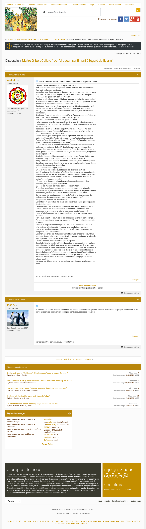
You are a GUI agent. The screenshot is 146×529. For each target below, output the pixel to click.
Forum (10, 39)
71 (90, 523)
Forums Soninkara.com (38, 5)
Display (136, 68)
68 (82, 523)
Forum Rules (47, 444)
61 (64, 523)
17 (38, 521)
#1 (138, 75)
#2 (138, 299)
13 (28, 521)
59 (59, 523)
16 (35, 521)
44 (107, 521)
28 (66, 521)
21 (48, 521)
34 (81, 521)
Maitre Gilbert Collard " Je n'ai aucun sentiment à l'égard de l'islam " (67, 61)
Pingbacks (48, 437)
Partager (135, 280)
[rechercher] (70, 12)
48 (117, 521)
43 (104, 521)
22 (50, 521)
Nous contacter (104, 501)
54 (132, 521)
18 (40, 521)
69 (84, 523)
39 (94, 521)
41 (99, 521)
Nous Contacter (115, 5)
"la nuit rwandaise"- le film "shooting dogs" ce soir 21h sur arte (32, 404)
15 (33, 521)
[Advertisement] (89, 28)
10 (20, 521)
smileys (50, 422)
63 (69, 523)
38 (91, 521)
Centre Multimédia (79, 5)
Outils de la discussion (122, 68)
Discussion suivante (83, 359)
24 (55, 521)
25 (58, 521)
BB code (47, 419)
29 (68, 521)
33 (78, 521)
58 (56, 523)
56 (137, 521)
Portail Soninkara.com (16, 5)
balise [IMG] (51, 425)
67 (79, 523)
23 (53, 521)
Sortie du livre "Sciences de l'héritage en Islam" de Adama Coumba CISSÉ (37, 388)
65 (74, 523)
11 (22, 521)
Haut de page (135, 501)
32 (76, 521)
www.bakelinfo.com (87, 286)
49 (119, 521)
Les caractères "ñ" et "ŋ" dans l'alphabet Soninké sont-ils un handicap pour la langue (41, 381)
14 (30, 521)
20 (45, 521)
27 (63, 521)
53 (129, 521)
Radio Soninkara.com (59, 5)
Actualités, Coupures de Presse (52, 39)
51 (124, 521)
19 (43, 521)
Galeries (101, 5)
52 (127, 521)
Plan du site (129, 5)
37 (89, 521)
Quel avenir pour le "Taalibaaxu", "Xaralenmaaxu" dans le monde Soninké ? (37, 373)
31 (73, 521)
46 (111, 521)
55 (134, 521)
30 (71, 521)
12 (25, 521)
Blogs (92, 5)
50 (122, 521)
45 (109, 521)
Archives (124, 501)
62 (67, 523)
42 (101, 521)
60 (61, 523)
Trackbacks (48, 435)
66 (77, 523)
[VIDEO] (47, 427)
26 (61, 521)
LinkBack (107, 68)
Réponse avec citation (130, 293)
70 (87, 523)
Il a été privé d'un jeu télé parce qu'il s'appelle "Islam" (28, 396)
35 (84, 521)
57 (140, 521)
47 (114, 521)
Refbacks (48, 440)
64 (72, 523)
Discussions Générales (26, 39)
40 (96, 521)
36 (86, 521)
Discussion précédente (64, 359)
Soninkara (116, 501)
